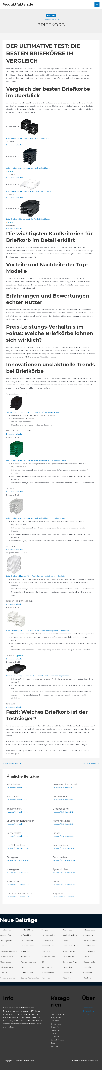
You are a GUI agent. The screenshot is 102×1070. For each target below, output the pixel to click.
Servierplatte (14, 833)
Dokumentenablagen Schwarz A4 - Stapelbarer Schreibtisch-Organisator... (38, 676)
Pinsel (56, 833)
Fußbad (3, 973)
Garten (54, 1033)
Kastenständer (61, 845)
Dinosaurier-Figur (70, 962)
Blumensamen (27, 973)
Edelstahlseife (89, 930)
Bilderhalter (13, 784)
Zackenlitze (67, 967)
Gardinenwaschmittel (19, 893)
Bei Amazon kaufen (14, 145)
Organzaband (61, 808)
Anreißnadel (60, 796)
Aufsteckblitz (26, 935)
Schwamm (87, 973)
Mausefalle (88, 967)
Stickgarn (12, 857)
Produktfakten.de (18, 4)
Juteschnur (13, 881)
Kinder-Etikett (27, 930)
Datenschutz (88, 1011)
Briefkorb (87, 978)
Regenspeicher (6, 956)
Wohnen (54, 1046)
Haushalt (51, 15)
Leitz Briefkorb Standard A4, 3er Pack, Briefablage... (28, 219)
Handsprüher (5, 930)
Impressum (88, 1008)
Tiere (53, 1043)
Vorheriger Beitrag (12, 763)
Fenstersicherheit (70, 946)
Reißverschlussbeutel (65, 784)
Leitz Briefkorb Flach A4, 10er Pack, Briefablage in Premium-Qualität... (36, 576)
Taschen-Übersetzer (29, 962)
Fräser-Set (67, 978)
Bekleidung (56, 1024)
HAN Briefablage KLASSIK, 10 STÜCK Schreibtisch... (28, 138)
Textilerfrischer (27, 941)
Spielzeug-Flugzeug (8, 951)
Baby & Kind (56, 1017)
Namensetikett (61, 820)
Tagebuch (58, 893)
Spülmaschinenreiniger (20, 820)
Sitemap (88, 1014)
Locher (66, 941)
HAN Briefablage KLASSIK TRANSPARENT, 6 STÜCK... (29, 191)
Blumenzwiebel (48, 935)
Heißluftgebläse (16, 845)
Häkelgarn (13, 869)
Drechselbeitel (48, 946)
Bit (43, 962)
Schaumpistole (69, 951)
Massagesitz (5, 962)
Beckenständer (90, 941)
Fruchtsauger (89, 946)
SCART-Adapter (48, 956)
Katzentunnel (68, 956)
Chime (56, 881)
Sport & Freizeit (57, 1040)
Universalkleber (27, 946)
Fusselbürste (68, 973)
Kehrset (86, 956)
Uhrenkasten (47, 941)
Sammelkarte (89, 951)
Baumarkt (55, 1021)
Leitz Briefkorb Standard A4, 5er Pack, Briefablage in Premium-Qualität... (37, 460)
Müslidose (25, 951)
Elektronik (55, 1030)
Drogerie (55, 1027)
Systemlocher (60, 869)
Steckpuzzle (47, 967)
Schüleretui (88, 935)
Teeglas (45, 930)
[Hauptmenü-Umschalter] (97, 4)
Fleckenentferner (7, 978)
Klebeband (25, 956)
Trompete (46, 951)
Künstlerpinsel (48, 973)
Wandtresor (68, 930)
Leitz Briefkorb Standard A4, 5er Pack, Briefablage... (28, 168)
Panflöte (3, 946)
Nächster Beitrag (90, 763)
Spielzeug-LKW (6, 967)
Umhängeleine (6, 941)
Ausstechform (6, 935)
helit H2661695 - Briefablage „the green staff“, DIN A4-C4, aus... (33, 412)
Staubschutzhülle (70, 935)
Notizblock (13, 796)
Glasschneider (89, 962)
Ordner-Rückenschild (30, 978)
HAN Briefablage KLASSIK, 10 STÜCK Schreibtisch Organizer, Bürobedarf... (38, 631)
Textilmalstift (14, 808)
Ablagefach (46, 978)
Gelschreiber (60, 857)
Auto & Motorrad (58, 1014)
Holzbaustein (26, 967)
